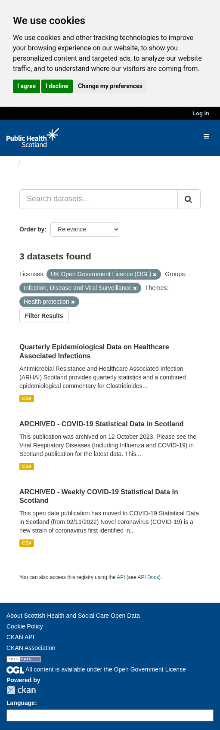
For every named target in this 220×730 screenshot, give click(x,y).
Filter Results (44, 315)
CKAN (21, 689)
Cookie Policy (24, 626)
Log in (200, 113)
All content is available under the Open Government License (96, 669)
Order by (31, 229)
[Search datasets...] (98, 199)
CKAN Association (31, 647)
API (121, 577)
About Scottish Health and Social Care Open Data (73, 615)
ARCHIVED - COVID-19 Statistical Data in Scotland (101, 424)
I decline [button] (57, 86)
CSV (26, 398)
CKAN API (20, 637)
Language (20, 702)
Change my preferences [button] (110, 86)
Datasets (41, 163)
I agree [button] (26, 86)
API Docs (148, 577)
